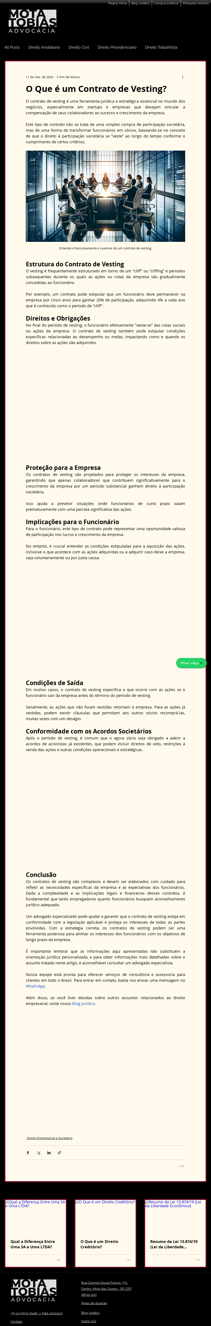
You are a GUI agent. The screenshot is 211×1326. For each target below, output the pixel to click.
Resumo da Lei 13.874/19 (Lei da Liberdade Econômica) (173, 1244)
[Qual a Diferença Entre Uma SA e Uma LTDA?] (35, 1217)
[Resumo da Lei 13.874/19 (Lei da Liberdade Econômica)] (175, 1217)
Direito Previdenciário (117, 47)
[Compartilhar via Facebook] (28, 1153)
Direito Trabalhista (161, 47)
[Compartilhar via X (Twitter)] (38, 1153)
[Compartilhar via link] (59, 1153)
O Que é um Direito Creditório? (99, 1244)
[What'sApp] (191, 663)
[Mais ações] (182, 76)
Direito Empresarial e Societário (49, 1138)
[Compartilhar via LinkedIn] (49, 1153)
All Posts (12, 47)
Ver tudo (200, 1191)
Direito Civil (79, 47)
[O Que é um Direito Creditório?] (105, 1217)
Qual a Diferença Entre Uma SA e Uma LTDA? (33, 1244)
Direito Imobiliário (44, 47)
